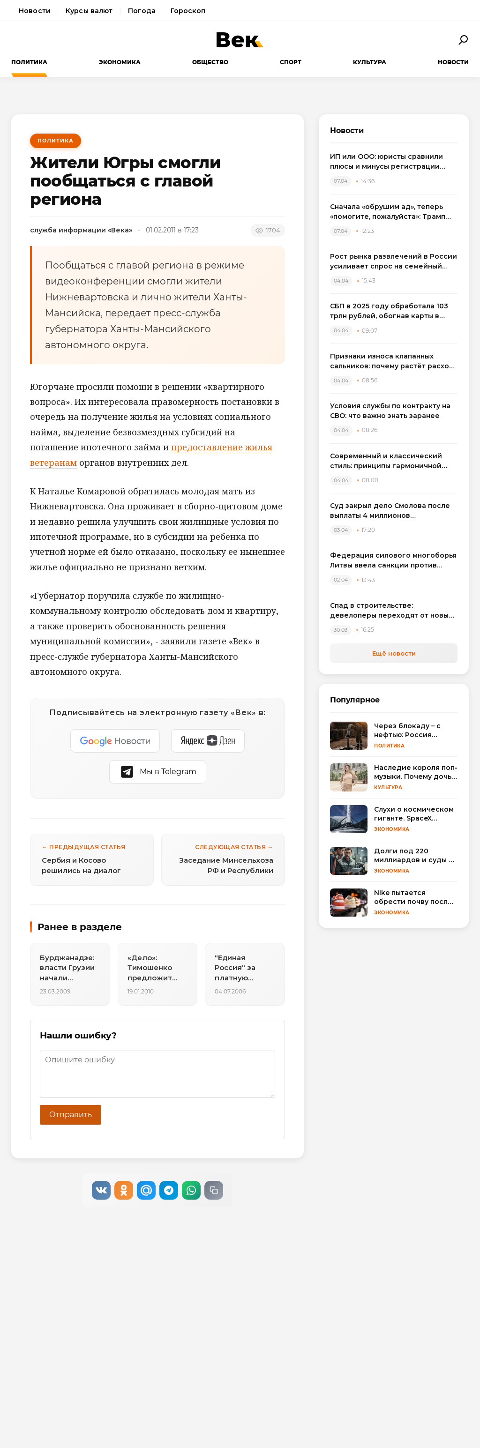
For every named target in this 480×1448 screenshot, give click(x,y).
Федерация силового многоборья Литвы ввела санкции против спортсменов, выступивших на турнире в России (393, 560)
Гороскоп (188, 11)
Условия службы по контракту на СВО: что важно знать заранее (390, 411)
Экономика (120, 62)
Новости (35, 11)
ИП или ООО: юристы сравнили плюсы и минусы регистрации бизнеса (386, 162)
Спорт (290, 62)
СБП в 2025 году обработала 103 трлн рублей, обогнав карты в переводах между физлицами (389, 311)
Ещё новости (394, 653)
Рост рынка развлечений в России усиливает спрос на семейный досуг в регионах (393, 261)
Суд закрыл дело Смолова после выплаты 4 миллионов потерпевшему (390, 511)
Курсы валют (89, 11)
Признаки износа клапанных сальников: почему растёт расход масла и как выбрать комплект (392, 361)
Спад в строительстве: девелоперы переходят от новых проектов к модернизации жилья (391, 610)
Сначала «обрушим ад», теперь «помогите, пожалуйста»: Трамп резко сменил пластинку (387, 212)
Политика (29, 62)
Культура (369, 62)
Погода (142, 11)
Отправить (70, 1114)
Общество (210, 62)
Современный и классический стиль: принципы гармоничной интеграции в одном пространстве (386, 461)
